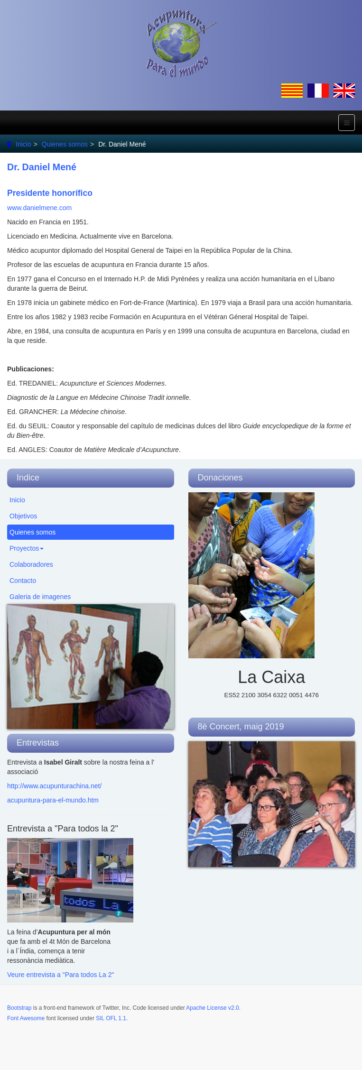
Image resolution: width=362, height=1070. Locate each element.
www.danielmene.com (39, 208)
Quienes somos (65, 144)
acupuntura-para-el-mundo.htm (53, 800)
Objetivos (23, 516)
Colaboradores (31, 564)
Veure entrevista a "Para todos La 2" (60, 974)
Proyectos (26, 548)
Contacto (22, 580)
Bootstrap (19, 1008)
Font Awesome (26, 1018)
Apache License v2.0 (212, 1008)
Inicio (23, 144)
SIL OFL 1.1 (111, 1018)
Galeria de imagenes (40, 596)
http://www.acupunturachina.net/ (54, 786)
